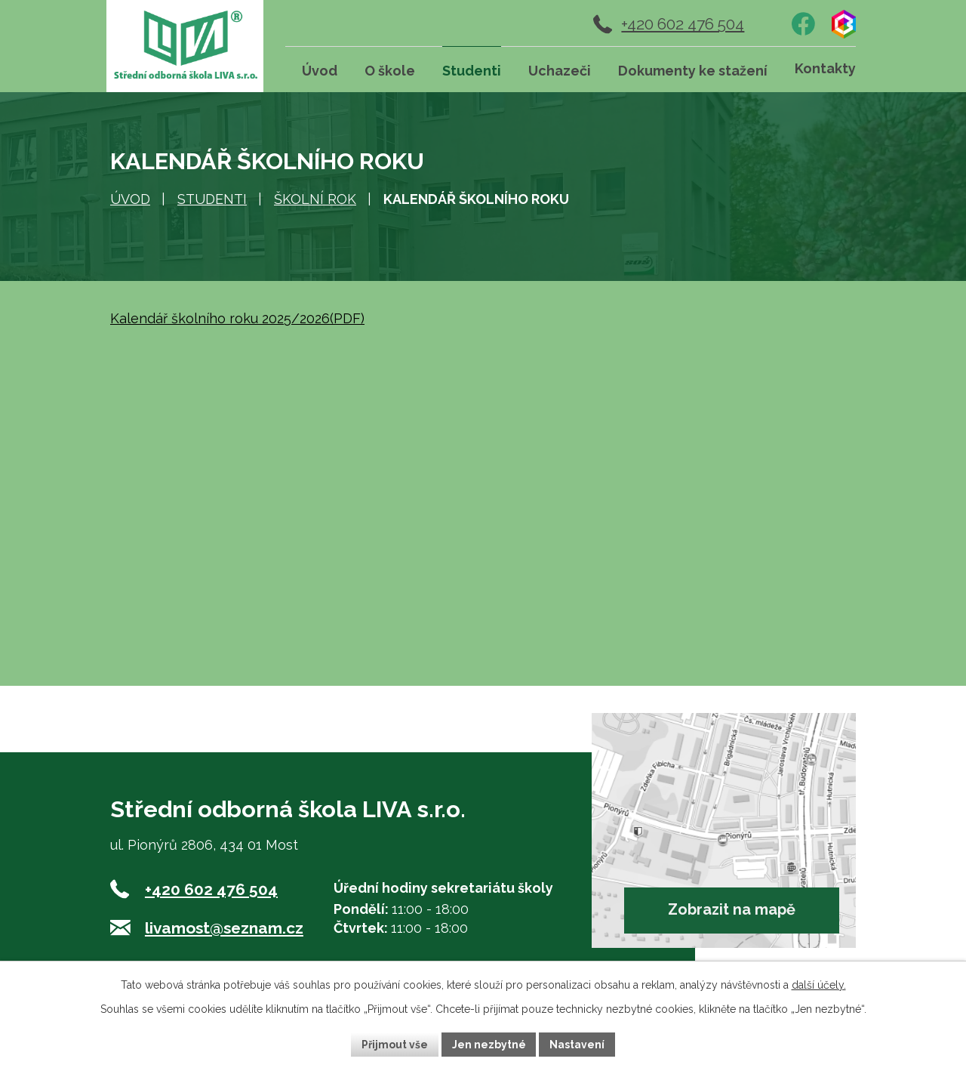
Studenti (212, 199)
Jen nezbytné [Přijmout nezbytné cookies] (489, 1044)
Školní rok (315, 199)
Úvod (130, 199)
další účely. (819, 985)
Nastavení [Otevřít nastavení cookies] (577, 1044)
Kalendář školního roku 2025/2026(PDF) (237, 318)
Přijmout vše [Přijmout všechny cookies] (394, 1044)
